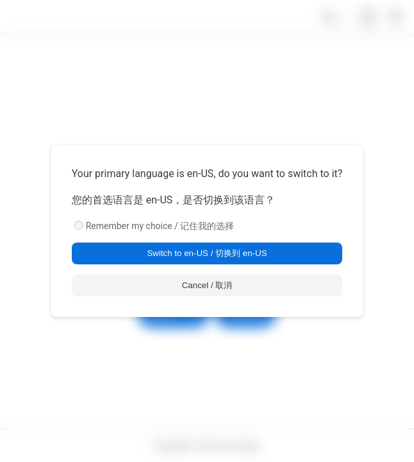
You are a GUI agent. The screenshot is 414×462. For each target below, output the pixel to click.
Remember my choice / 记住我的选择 (160, 226)
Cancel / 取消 (207, 285)
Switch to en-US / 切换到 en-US (207, 253)
